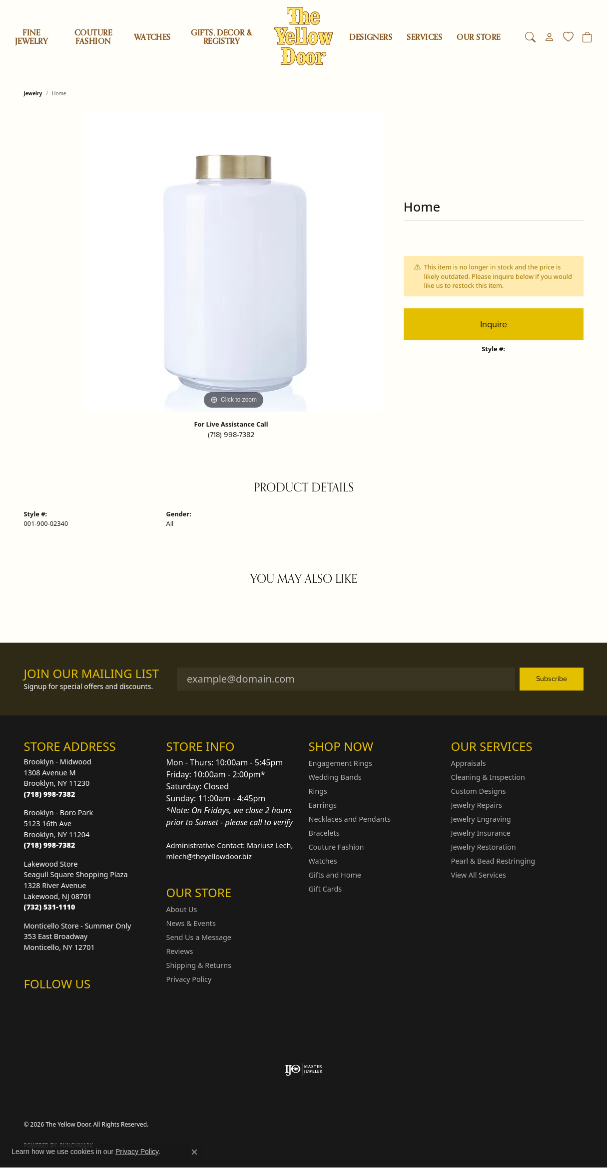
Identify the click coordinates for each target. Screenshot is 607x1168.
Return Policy (360, 1124)
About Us (181, 909)
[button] (530, 37)
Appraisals (468, 763)
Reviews (179, 951)
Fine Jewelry (31, 37)
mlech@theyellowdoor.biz (209, 856)
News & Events (191, 923)
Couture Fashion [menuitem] (336, 847)
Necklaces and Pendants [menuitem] (350, 819)
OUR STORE (478, 37)
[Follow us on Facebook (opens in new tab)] (58, 1004)
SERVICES (424, 37)
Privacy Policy (189, 979)
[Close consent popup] (194, 1152)
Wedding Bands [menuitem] (335, 777)
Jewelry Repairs (476, 805)
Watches (152, 37)
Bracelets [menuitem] (324, 833)
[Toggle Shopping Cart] (587, 37)
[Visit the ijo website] (303, 1069)
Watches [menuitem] (323, 861)
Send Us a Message (198, 937)
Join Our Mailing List (91, 674)
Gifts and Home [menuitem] (335, 875)
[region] (234, 262)
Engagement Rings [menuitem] (341, 763)
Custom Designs (478, 791)
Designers (370, 37)
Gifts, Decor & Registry (221, 37)
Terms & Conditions (469, 1124)
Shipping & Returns (199, 965)
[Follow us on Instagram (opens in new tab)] (34, 1004)
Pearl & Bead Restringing (493, 861)
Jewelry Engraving (481, 819)
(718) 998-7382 (231, 434)
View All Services (479, 875)
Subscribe (551, 678)
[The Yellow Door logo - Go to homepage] (303, 36)
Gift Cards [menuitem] (325, 889)
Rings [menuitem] (318, 791)
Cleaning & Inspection (488, 777)
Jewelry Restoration (483, 847)
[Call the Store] (49, 794)
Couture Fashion (93, 37)
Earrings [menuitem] (323, 805)
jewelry (33, 93)
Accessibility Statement (543, 1124)
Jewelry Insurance (481, 833)
